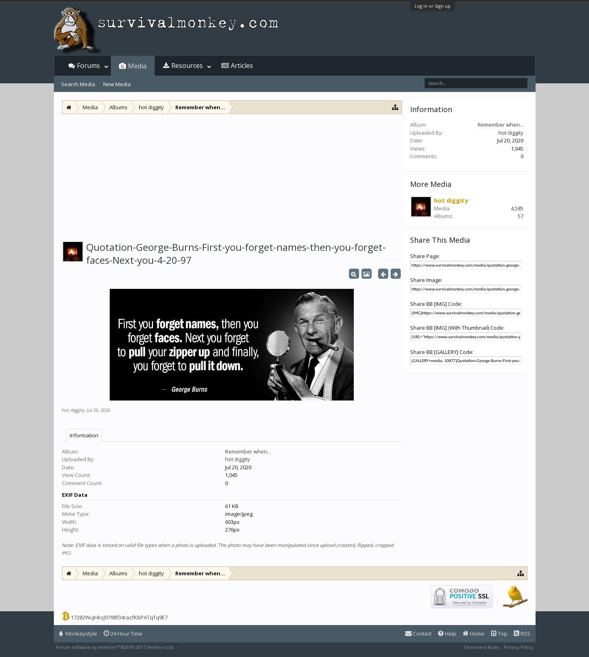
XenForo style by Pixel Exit (208, 647)
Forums (88, 65)
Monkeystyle (78, 633)
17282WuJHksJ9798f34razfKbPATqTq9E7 (119, 617)
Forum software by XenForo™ (115, 647)
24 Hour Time (123, 633)
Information (84, 435)
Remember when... (248, 451)
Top (499, 633)
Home (474, 633)
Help (447, 633)
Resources (187, 65)
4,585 (517, 208)
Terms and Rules (481, 647)
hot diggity (73, 410)
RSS (522, 633)
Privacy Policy (519, 647)
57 (520, 216)
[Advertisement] (232, 174)
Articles (242, 65)
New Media (117, 84)
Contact (418, 633)
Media (137, 65)
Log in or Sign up (433, 6)
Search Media (78, 84)
